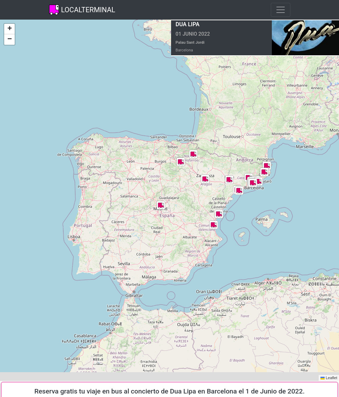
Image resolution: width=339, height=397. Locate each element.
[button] (213, 224)
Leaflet (328, 378)
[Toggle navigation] (280, 10)
